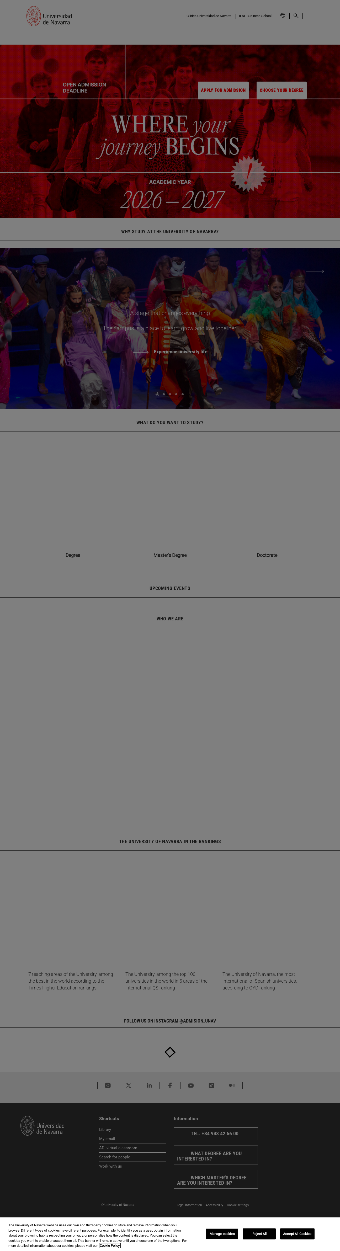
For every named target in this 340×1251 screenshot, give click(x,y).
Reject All (259, 1234)
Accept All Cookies (297, 1234)
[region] (170, 1234)
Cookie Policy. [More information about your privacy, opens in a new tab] (110, 1246)
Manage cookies (222, 1234)
